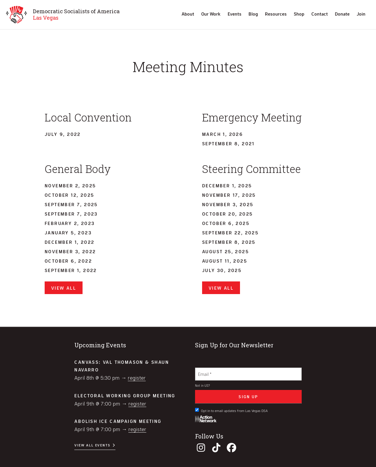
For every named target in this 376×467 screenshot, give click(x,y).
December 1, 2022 (69, 242)
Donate (342, 13)
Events (234, 13)
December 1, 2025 (227, 185)
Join (361, 13)
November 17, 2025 (229, 195)
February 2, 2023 (70, 223)
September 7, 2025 (71, 204)
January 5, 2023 (68, 232)
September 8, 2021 (228, 143)
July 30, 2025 (221, 270)
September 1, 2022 (71, 270)
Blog (253, 13)
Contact (319, 13)
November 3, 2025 (227, 204)
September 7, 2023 (71, 213)
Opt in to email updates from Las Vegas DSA (231, 410)
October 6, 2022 (68, 260)
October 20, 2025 (227, 213)
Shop (299, 13)
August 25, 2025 (225, 251)
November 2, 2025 (70, 185)
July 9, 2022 (63, 134)
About (188, 13)
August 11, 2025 (224, 260)
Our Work (211, 13)
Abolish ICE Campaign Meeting (117, 421)
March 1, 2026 (222, 134)
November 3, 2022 (70, 251)
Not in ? (202, 385)
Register (137, 377)
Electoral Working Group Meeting (124, 395)
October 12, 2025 (69, 195)
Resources (276, 13)
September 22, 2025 (230, 232)
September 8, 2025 (229, 242)
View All (63, 288)
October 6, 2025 (225, 223)
